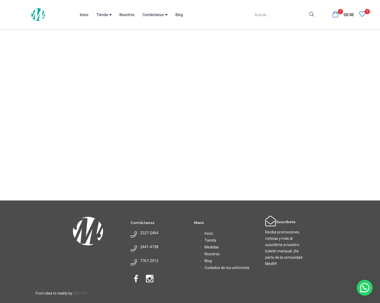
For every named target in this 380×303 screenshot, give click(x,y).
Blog (179, 15)
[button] (343, 14)
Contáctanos (155, 15)
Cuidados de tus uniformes (227, 268)
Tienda (104, 15)
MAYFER (80, 293)
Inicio (84, 15)
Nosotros (127, 15)
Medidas (212, 247)
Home (102, 33)
